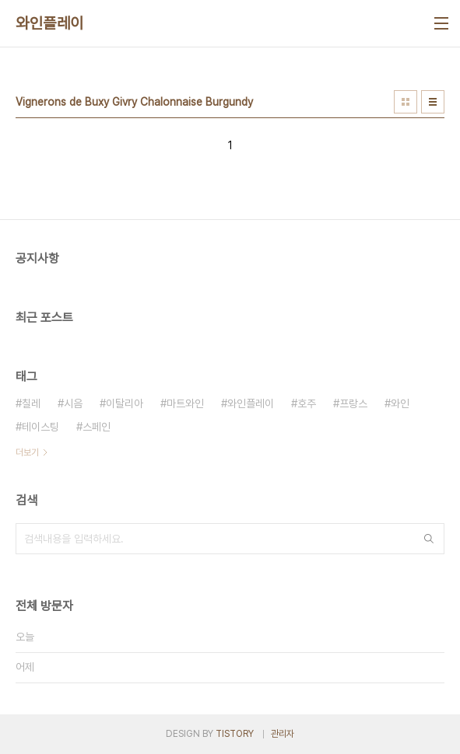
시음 (73, 403)
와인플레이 (50, 23)
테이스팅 (40, 427)
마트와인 (185, 403)
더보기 (27, 452)
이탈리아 (124, 403)
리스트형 (432, 101)
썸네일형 (405, 101)
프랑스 (353, 403)
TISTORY (235, 733)
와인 (400, 403)
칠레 (31, 403)
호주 (306, 403)
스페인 (97, 427)
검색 (429, 538)
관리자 (282, 733)
